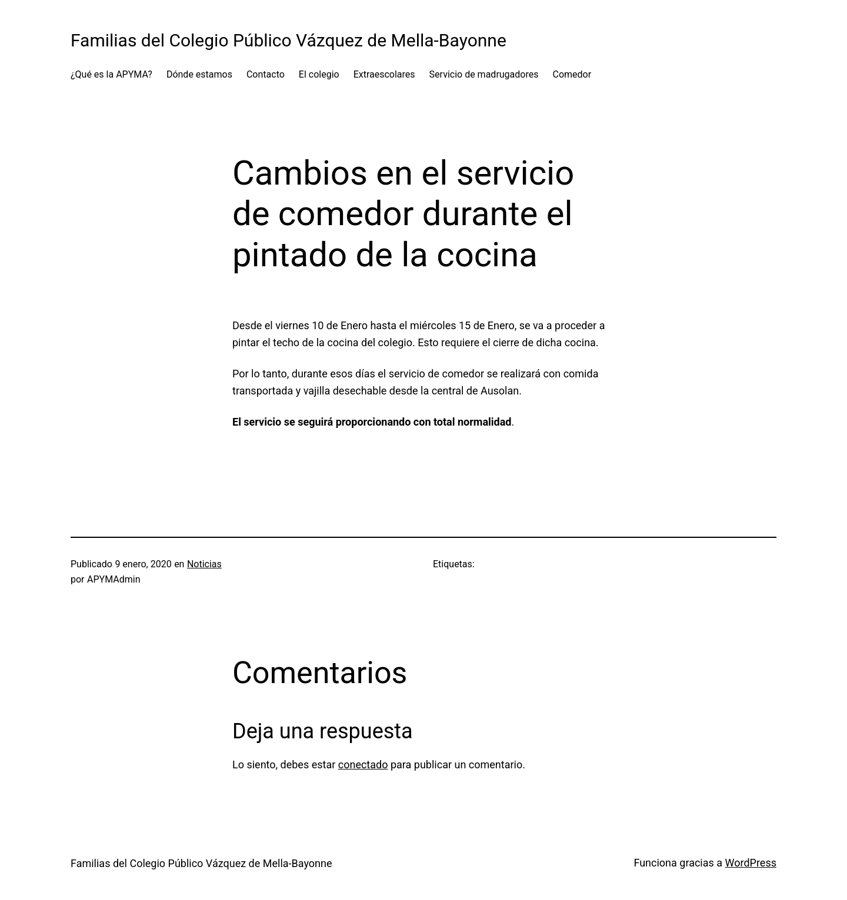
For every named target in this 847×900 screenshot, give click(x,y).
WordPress (750, 862)
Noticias (204, 564)
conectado (363, 764)
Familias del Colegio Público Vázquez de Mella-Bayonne (288, 40)
